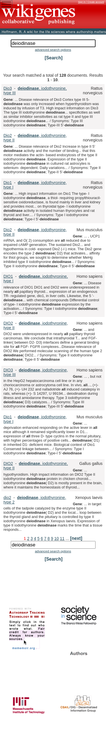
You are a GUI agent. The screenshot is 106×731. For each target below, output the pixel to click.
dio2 (7, 497)
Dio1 (7, 182)
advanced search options (53, 49)
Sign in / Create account (91, 2)
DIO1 (8, 276)
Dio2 (7, 135)
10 (56, 538)
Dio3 (7, 88)
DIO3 (8, 370)
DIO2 (8, 323)
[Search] (53, 57)
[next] (76, 538)
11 (62, 538)
